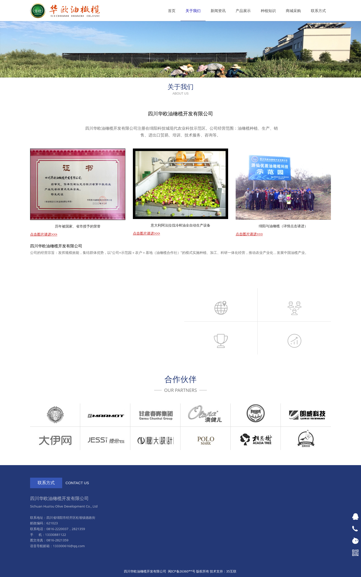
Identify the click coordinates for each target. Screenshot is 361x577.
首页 (171, 10)
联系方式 (318, 10)
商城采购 (293, 10)
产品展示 (243, 10)
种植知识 (268, 10)
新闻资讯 (218, 10)
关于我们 (193, 10)
